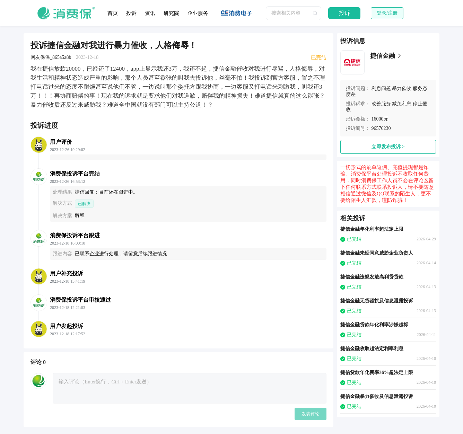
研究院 (171, 13)
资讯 (150, 13)
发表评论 (311, 413)
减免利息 (401, 103)
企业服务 (197, 13)
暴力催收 (401, 88)
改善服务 (381, 103)
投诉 (131, 13)
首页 (112, 13)
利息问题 (381, 88)
